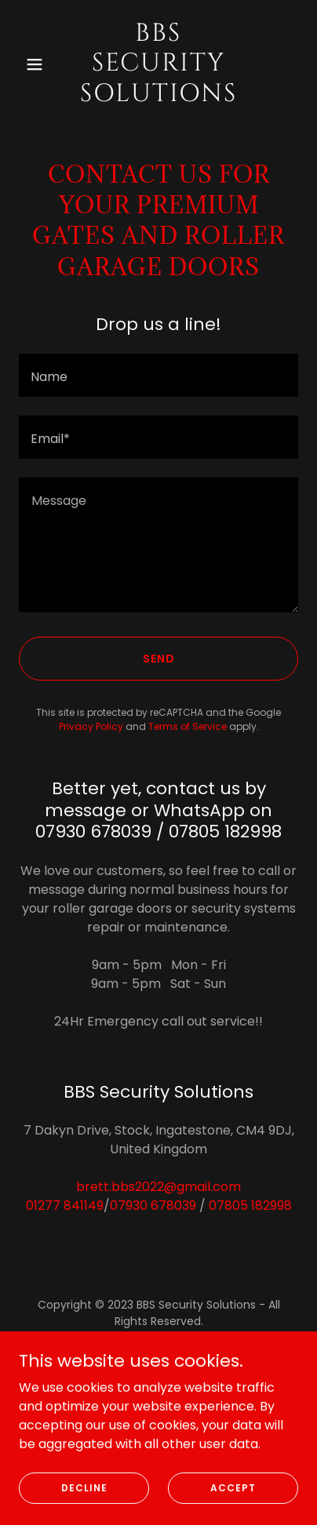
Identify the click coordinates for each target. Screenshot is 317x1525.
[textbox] (158, 375)
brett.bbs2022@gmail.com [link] (158, 1187)
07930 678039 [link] (153, 1205)
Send (159, 658)
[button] (39, 64)
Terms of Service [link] (187, 726)
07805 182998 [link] (250, 1205)
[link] (158, 97)
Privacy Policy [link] (91, 726)
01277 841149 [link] (65, 1205)
